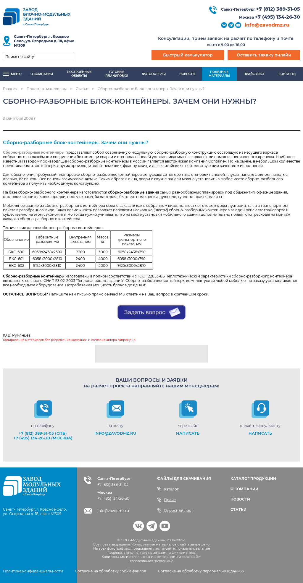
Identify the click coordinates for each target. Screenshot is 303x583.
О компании (41, 74)
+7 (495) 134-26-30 (277, 17)
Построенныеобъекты (79, 74)
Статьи (82, 89)
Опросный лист (175, 510)
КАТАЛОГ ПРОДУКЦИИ (253, 478)
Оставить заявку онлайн (264, 55)
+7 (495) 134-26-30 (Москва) (42, 438)
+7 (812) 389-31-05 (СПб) (43, 433)
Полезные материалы (47, 89)
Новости (187, 74)
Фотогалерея (154, 74)
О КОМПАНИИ (244, 489)
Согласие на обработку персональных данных (201, 571)
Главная (10, 89)
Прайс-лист (254, 74)
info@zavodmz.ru (267, 25)
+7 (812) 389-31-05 (278, 9)
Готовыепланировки (116, 74)
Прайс (166, 499)
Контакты (287, 74)
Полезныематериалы (219, 74)
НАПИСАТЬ (187, 433)
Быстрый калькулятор (188, 55)
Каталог (168, 489)
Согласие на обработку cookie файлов (110, 571)
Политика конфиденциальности (33, 571)
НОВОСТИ (240, 499)
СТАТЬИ (238, 509)
